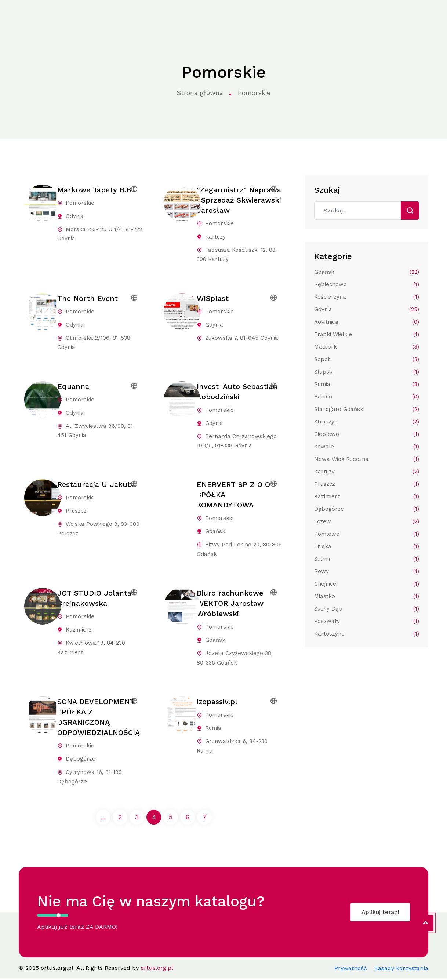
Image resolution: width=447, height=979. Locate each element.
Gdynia (366, 309)
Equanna (73, 386)
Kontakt (332, 15)
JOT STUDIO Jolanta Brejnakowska (94, 598)
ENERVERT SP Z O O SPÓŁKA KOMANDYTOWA (233, 495)
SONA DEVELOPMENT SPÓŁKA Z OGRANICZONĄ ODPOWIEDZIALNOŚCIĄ (98, 718)
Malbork (366, 346)
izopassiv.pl (217, 702)
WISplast (213, 298)
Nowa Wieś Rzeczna (366, 459)
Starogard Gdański (366, 409)
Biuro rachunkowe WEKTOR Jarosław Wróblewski (230, 604)
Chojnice (366, 583)
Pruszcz (366, 484)
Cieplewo (366, 434)
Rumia (366, 384)
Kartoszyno (366, 633)
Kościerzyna (366, 296)
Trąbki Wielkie (366, 334)
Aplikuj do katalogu (401, 15)
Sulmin (366, 558)
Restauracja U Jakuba (96, 484)
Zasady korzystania (401, 968)
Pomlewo (366, 533)
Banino (366, 396)
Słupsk (366, 371)
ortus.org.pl (24, 15)
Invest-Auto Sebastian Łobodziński (237, 391)
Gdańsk (366, 272)
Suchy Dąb (366, 608)
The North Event (87, 298)
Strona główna (85, 15)
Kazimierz (366, 496)
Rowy (366, 571)
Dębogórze (366, 509)
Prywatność (350, 968)
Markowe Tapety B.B (94, 189)
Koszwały (366, 621)
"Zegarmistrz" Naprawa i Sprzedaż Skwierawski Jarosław (239, 200)
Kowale (366, 446)
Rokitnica (366, 321)
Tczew (366, 521)
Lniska (366, 546)
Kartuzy (366, 471)
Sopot (366, 359)
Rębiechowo (366, 284)
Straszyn (366, 421)
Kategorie (130, 15)
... (103, 818)
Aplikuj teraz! (380, 912)
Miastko (366, 596)
